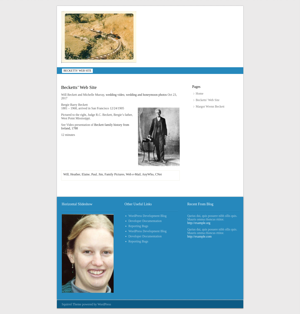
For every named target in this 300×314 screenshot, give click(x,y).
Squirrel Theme (71, 304)
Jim (100, 174)
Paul (94, 174)
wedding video (115, 94)
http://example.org (198, 223)
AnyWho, (148, 174)
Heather (75, 174)
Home (199, 93)
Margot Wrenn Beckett (210, 106)
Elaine (86, 174)
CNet (158, 174)
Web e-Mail (133, 174)
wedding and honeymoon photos (146, 94)
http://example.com (199, 236)
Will (66, 174)
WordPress (104, 304)
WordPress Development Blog (148, 215)
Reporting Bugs (138, 226)
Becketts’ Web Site (77, 70)
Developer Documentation (145, 221)
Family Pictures (114, 174)
